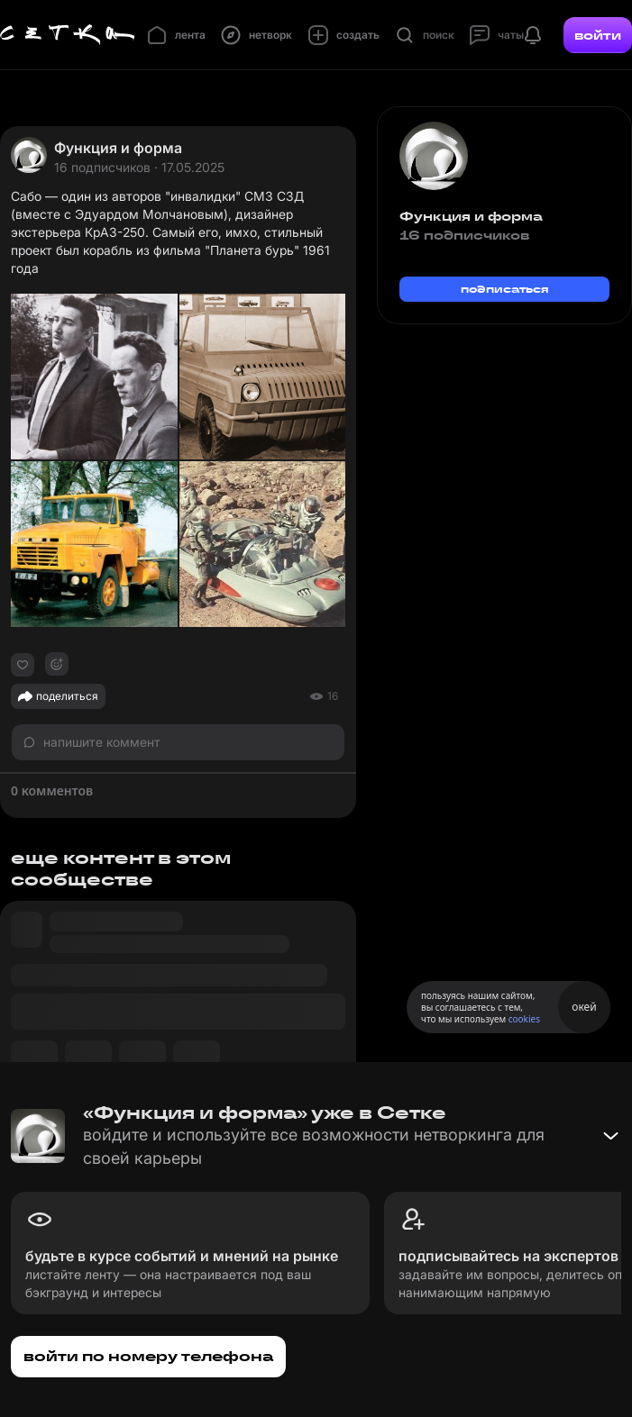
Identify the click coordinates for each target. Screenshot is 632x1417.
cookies (524, 1019)
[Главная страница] (67, 35)
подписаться (505, 288)
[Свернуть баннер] (610, 1136)
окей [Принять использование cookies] (584, 1006)
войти (597, 35)
